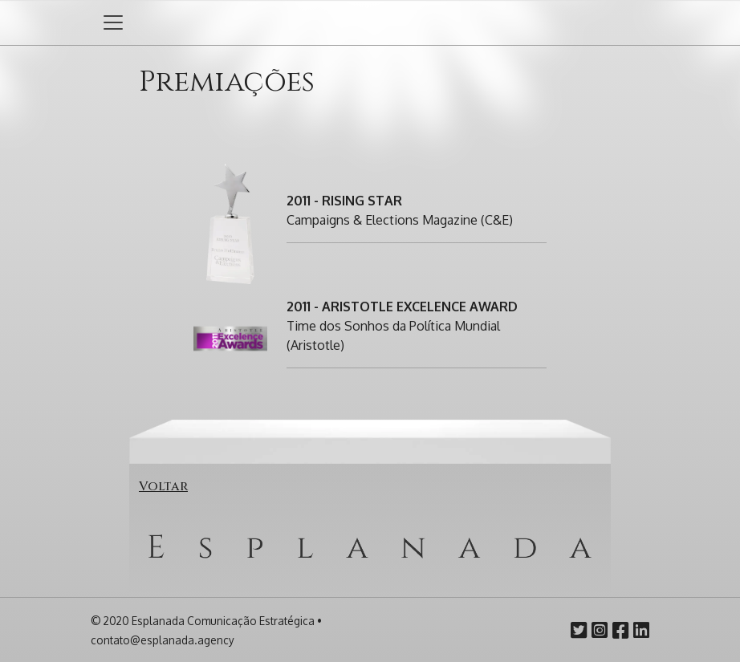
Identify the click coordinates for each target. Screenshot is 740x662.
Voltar (163, 486)
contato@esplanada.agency (162, 640)
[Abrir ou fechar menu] (113, 22)
